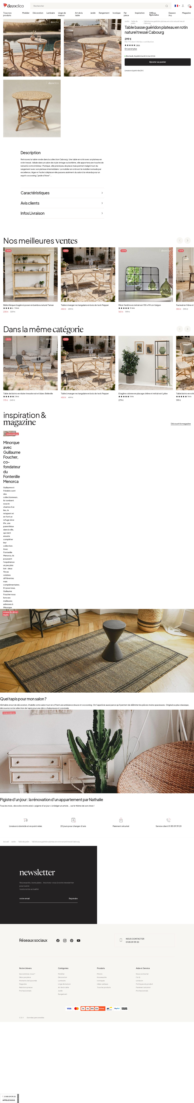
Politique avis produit (144, 1065)
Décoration (38, 13)
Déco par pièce (25, 1058)
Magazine (186, 13)
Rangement (104, 13)
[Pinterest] (72, 1023)
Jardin (93, 13)
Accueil (6, 936)
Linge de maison (62, 14)
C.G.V (21, 1099)
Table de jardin (134, 22)
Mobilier (25, 13)
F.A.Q (138, 1058)
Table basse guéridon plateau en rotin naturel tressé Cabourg (164, 22)
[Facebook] (58, 1023)
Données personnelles (35, 1099)
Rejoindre (73, 986)
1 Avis (138, 45)
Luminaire (50, 13)
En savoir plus (131, 48)
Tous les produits (104, 1069)
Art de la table (79, 14)
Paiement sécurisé (143, 1069)
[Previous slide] (180, 240)
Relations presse (26, 1069)
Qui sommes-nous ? (27, 1055)
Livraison (139, 1062)
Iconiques (101, 1062)
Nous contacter (142, 1055)
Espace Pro (172, 14)
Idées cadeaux (102, 1065)
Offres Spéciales (154, 14)
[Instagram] (65, 1023)
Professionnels (25, 1072)
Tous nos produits (7, 14)
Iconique (117, 13)
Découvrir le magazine (181, 423)
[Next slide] (187, 240)
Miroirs (99, 1055)
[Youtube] (78, 1023)
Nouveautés (102, 1058)
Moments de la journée (28, 1062)
